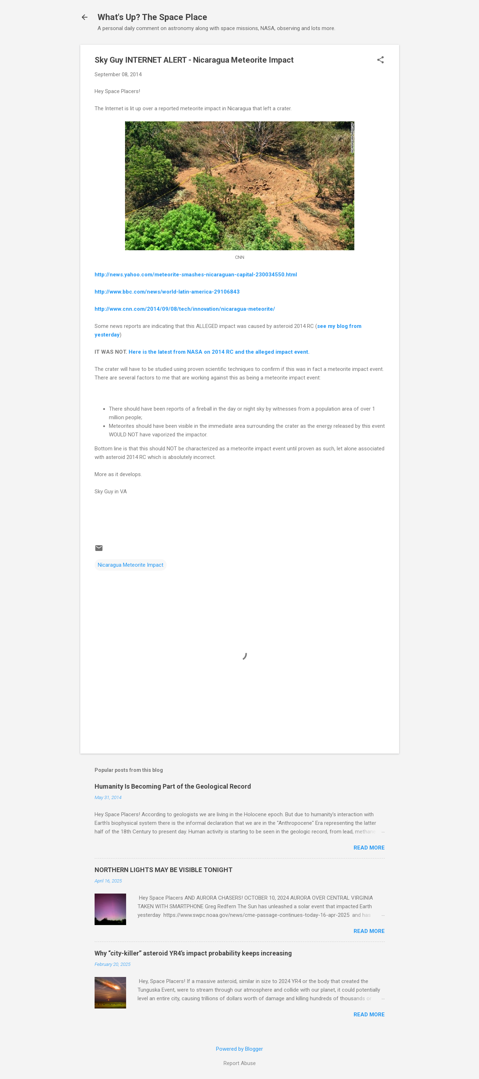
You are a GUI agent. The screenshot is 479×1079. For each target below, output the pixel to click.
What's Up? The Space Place (152, 17)
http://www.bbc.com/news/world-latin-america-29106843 (167, 292)
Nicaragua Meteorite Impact (130, 565)
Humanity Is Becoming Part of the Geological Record (173, 786)
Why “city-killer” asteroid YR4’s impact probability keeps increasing (193, 953)
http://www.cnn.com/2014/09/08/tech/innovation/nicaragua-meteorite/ (185, 309)
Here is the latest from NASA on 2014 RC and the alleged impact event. (219, 352)
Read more (369, 848)
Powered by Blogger (239, 1049)
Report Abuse (240, 1063)
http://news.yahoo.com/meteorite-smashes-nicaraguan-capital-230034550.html (196, 274)
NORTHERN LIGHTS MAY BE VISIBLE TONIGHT (164, 870)
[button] (380, 60)
